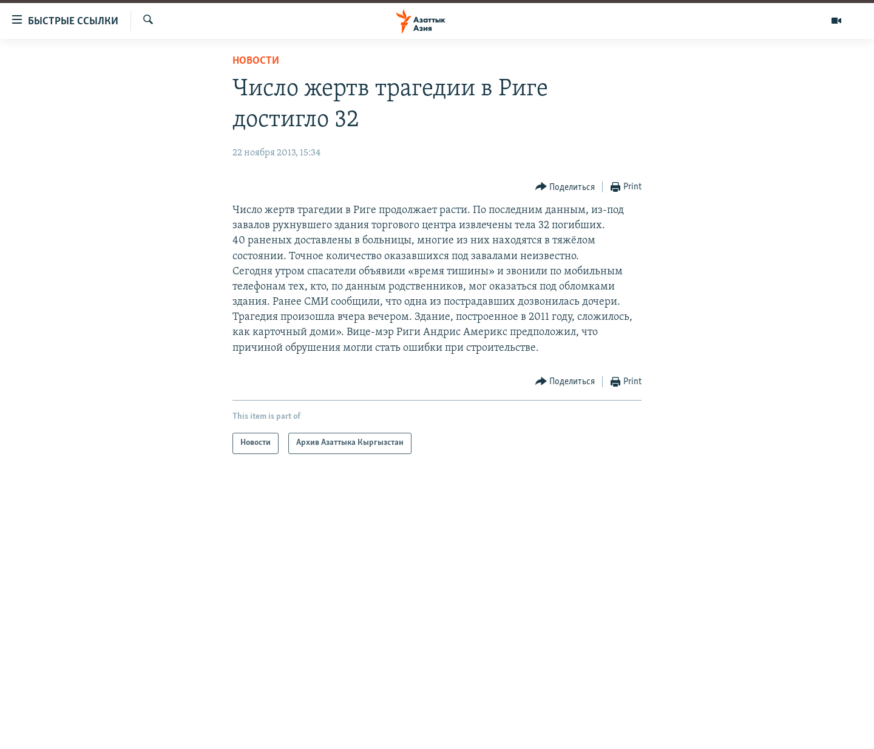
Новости (255, 61)
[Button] (565, 187)
